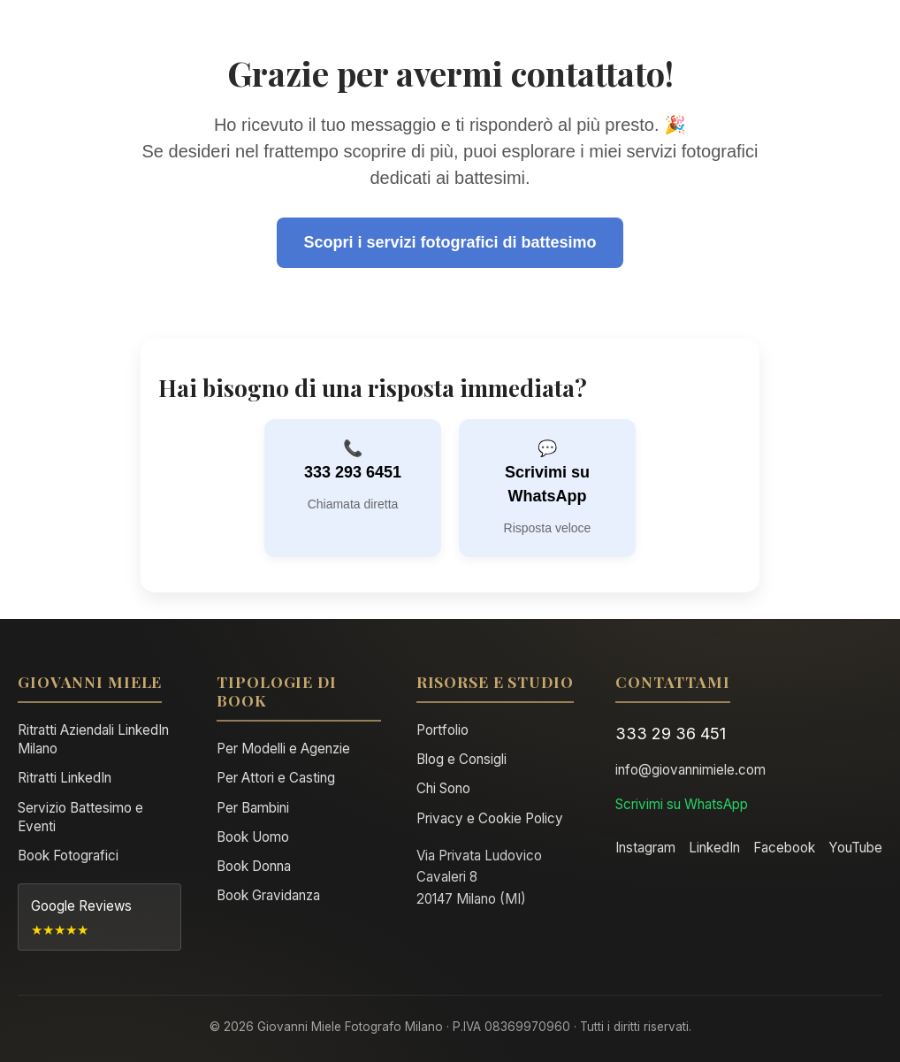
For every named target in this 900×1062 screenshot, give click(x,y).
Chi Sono (443, 788)
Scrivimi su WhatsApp (547, 484)
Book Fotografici (68, 855)
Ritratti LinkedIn (64, 777)
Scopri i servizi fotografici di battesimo (449, 242)
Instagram (645, 847)
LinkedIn (714, 847)
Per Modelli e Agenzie (283, 748)
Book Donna (254, 866)
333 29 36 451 (670, 733)
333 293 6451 (352, 472)
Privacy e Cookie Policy (489, 818)
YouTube (855, 847)
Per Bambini (253, 807)
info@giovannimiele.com (690, 769)
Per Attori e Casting (276, 777)
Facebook (784, 847)
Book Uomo (253, 837)
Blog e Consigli (461, 759)
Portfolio (442, 730)
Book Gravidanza (268, 895)
